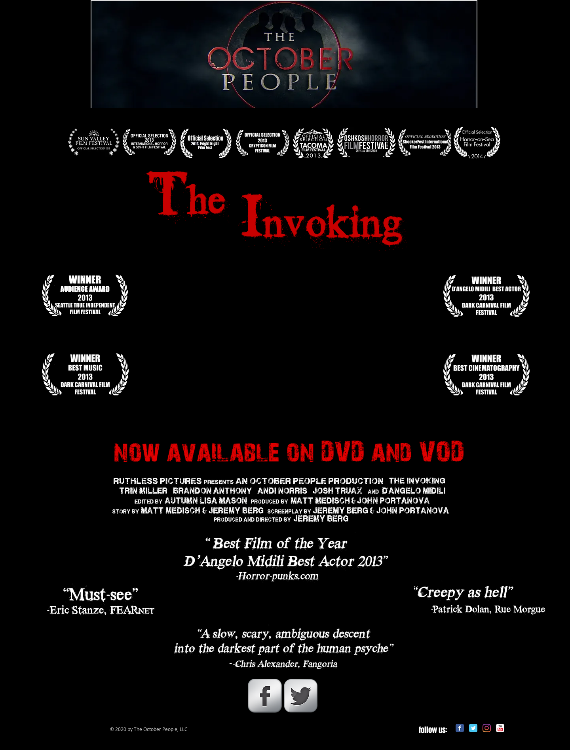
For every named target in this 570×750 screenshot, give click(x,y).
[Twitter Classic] (473, 728)
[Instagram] (487, 728)
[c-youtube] (500, 728)
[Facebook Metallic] (265, 696)
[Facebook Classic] (460, 728)
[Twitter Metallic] (301, 696)
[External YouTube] (284, 345)
